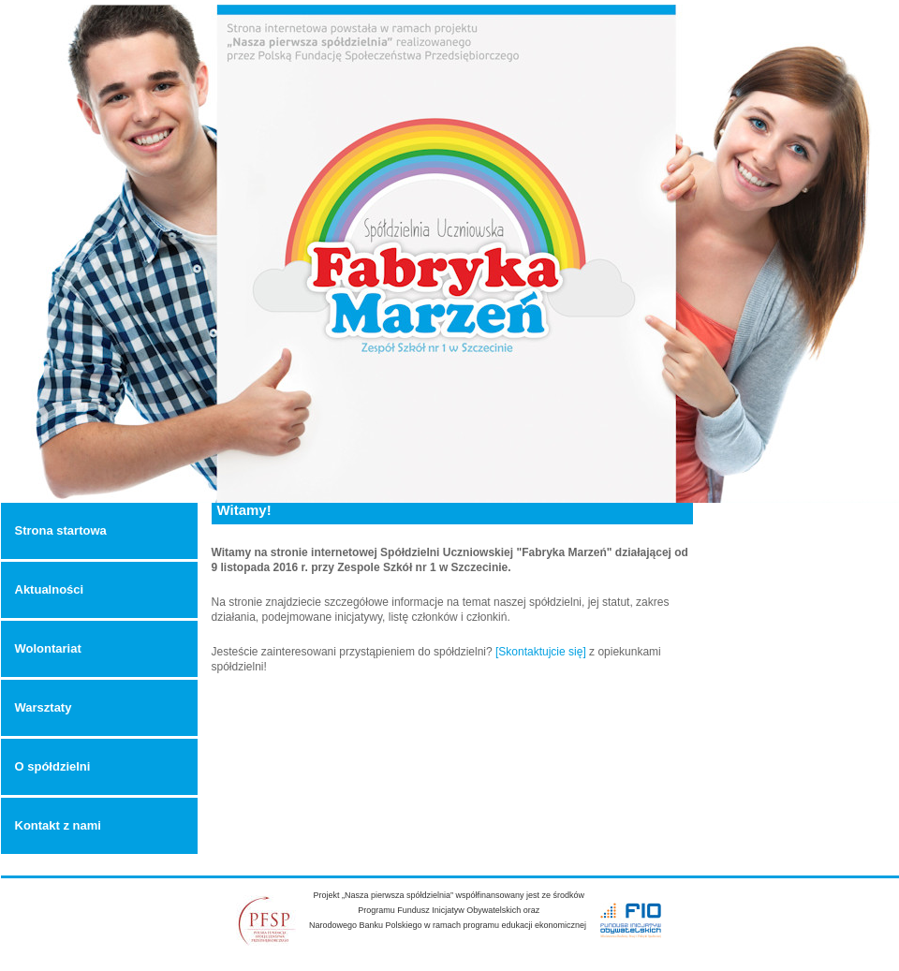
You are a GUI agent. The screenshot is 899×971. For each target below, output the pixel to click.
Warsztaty (43, 707)
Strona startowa (61, 530)
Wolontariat (48, 648)
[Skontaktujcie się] (540, 651)
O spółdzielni (53, 766)
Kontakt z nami (58, 825)
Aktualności (49, 589)
